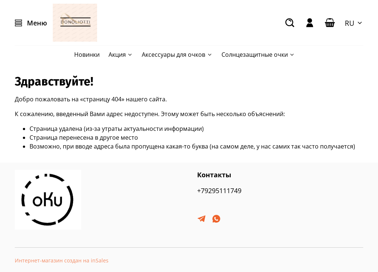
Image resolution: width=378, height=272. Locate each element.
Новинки (87, 54)
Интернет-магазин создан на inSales (62, 260)
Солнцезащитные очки (258, 54)
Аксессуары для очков (177, 54)
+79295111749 (219, 190)
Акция (121, 54)
